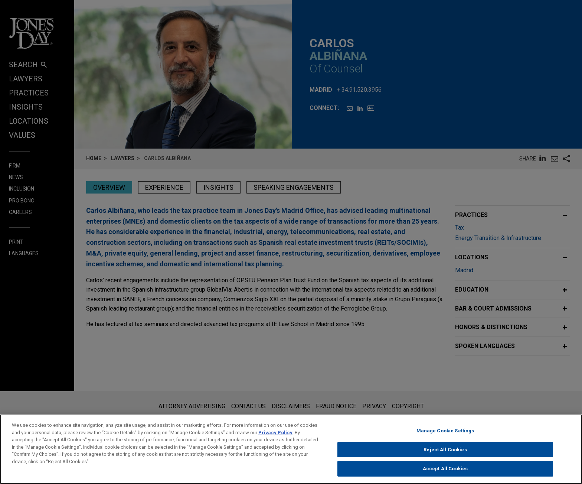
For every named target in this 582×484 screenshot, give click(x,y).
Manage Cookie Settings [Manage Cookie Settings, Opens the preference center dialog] (445, 433)
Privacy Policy (275, 435)
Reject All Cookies (445, 452)
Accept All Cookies (445, 472)
